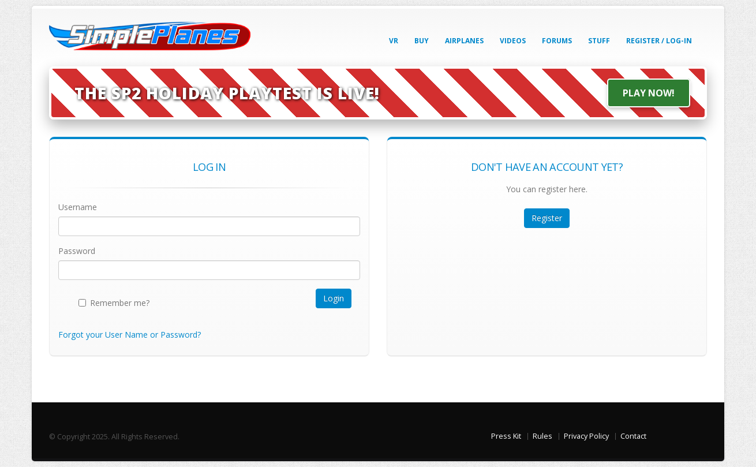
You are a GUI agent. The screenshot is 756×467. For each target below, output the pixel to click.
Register (547, 217)
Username (77, 206)
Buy (421, 41)
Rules (542, 436)
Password (76, 250)
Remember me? (119, 302)
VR (393, 41)
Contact (633, 436)
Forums (557, 41)
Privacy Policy (586, 436)
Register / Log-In (659, 41)
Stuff (599, 41)
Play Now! (649, 93)
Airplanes (464, 41)
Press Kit (506, 436)
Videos (513, 41)
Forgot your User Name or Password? (129, 334)
